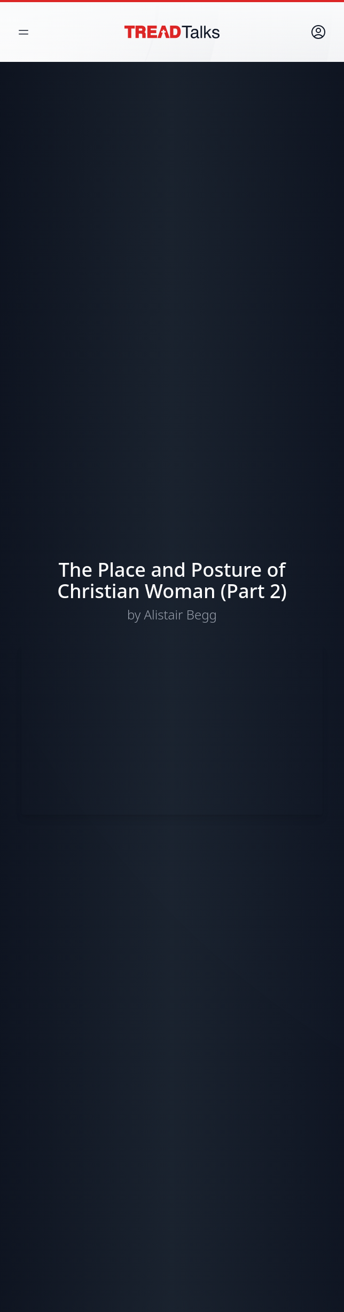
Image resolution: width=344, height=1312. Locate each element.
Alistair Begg (180, 614)
